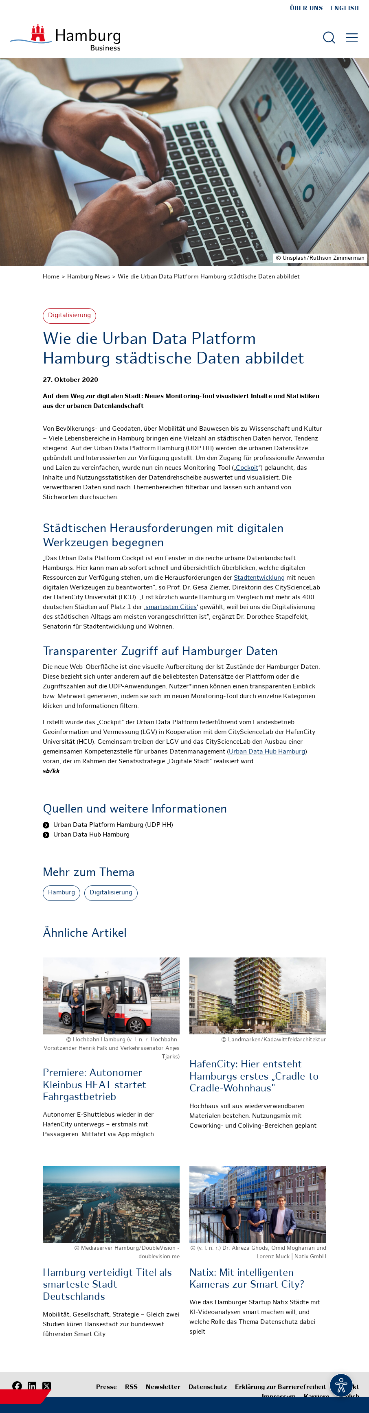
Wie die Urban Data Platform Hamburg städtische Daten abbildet (209, 277)
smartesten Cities (171, 608)
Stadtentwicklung (259, 578)
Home (51, 277)
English (344, 8)
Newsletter (163, 1388)
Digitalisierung (69, 316)
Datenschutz (208, 1388)
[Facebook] (17, 1386)
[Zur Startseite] (65, 37)
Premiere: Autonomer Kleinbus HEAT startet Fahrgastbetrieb (94, 1085)
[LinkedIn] (32, 1386)
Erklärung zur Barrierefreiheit (280, 1388)
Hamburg (61, 893)
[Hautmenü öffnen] (352, 37)
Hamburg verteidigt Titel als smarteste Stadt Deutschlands (107, 1285)
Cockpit (247, 468)
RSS (131, 1388)
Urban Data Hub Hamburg (267, 752)
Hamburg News (88, 277)
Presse (106, 1388)
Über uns (306, 8)
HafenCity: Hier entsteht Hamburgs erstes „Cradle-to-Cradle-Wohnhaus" (256, 1077)
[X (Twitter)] (46, 1386)
